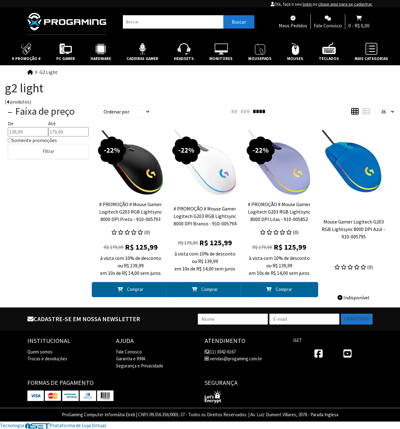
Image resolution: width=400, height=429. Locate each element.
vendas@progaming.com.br (233, 359)
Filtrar (48, 151)
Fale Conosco (129, 352)
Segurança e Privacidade (139, 366)
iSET (297, 340)
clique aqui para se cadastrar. (345, 4)
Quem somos (40, 352)
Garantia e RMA (130, 359)
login (308, 4)
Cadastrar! (357, 319)
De (10, 123)
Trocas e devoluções (47, 359)
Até (52, 123)
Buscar (239, 22)
